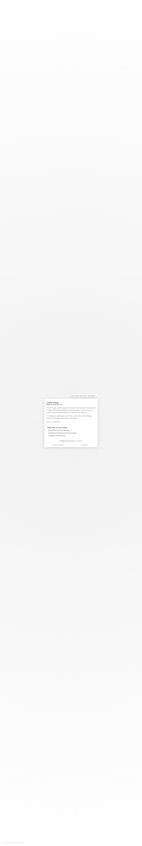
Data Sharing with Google (59, 430)
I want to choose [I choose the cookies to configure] (57, 445)
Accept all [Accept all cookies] (84, 445)
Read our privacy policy (53, 422)
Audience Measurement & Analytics (62, 433)
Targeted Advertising (56, 435)
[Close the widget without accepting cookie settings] (83, 396)
